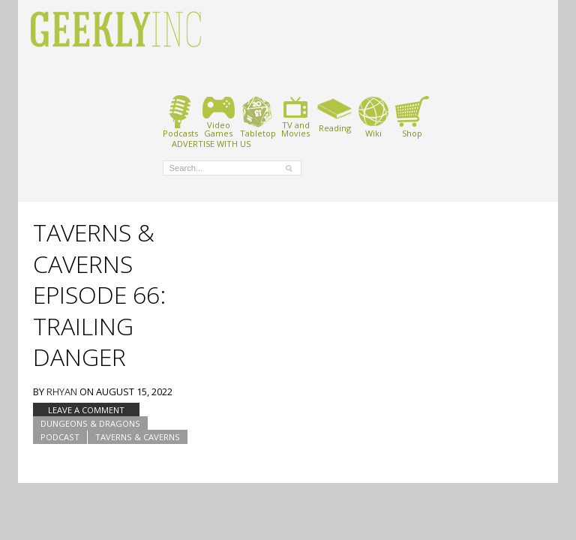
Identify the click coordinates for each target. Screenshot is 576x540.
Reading (334, 114)
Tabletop (257, 116)
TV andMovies (295, 116)
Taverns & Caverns (137, 436)
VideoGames (218, 116)
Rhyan (61, 391)
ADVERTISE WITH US (211, 143)
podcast (60, 436)
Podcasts (180, 116)
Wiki (373, 116)
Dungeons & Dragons (90, 423)
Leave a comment (86, 410)
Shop (412, 116)
